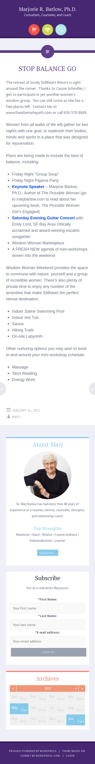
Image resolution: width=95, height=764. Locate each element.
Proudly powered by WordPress (33, 751)
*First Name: (47, 599)
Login (70, 755)
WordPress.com (48, 755)
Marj (16, 417)
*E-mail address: (47, 632)
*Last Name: (47, 616)
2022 (47, 688)
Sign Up (48, 652)
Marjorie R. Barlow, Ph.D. (48, 9)
